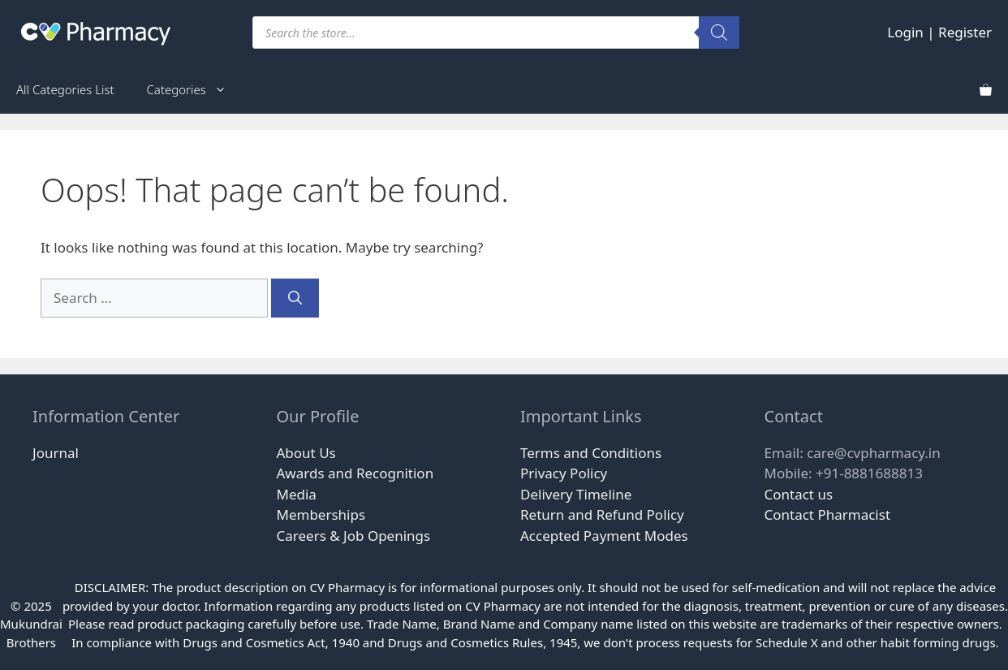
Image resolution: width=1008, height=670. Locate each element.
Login (905, 32)
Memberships (321, 514)
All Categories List (65, 89)
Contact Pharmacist (828, 514)
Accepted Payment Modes (604, 535)
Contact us (799, 494)
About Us (306, 452)
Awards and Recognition (355, 473)
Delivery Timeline (575, 494)
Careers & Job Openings (354, 535)
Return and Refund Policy (602, 514)
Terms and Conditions (590, 452)
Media (297, 494)
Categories (195, 89)
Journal (55, 452)
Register (965, 32)
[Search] (719, 32)
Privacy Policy (563, 473)
